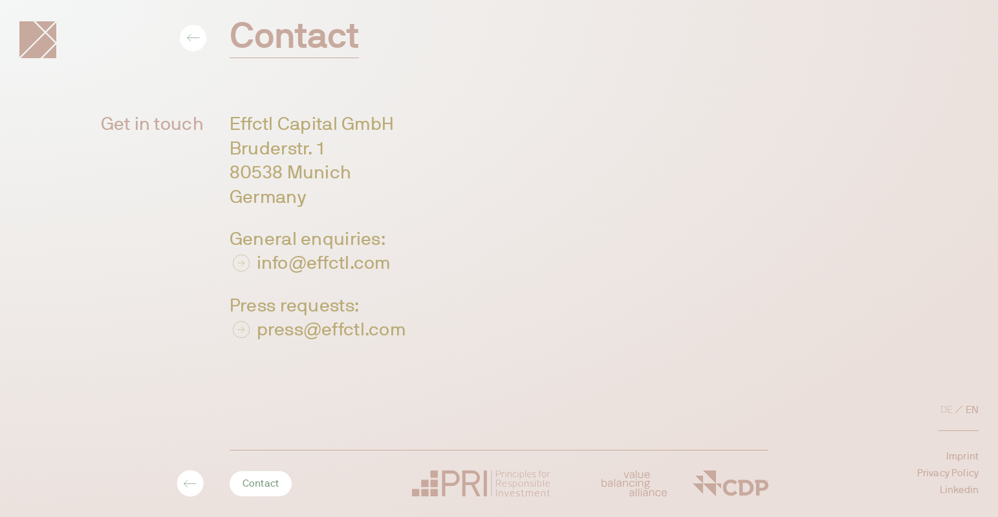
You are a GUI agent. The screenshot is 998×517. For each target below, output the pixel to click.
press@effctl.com (331, 329)
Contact (261, 483)
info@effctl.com (324, 262)
